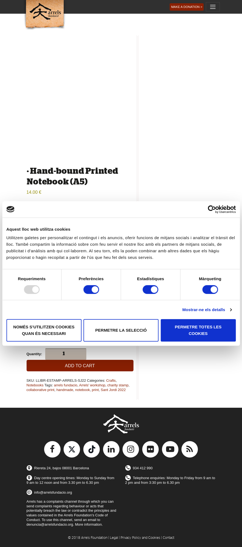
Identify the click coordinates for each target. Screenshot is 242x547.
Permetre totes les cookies (198, 330)
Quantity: (34, 354)
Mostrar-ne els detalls (203, 309)
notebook (82, 390)
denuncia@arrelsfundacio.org (50, 524)
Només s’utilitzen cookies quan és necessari (43, 330)
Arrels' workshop (92, 385)
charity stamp (117, 385)
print (95, 390)
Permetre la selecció (121, 330)
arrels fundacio (65, 385)
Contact (168, 538)
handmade (64, 390)
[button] (187, 7)
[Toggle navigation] (213, 6)
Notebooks (35, 385)
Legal (114, 538)
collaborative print (41, 390)
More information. (89, 524)
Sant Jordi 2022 (113, 390)
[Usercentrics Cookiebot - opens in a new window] (212, 209)
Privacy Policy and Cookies (140, 538)
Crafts (111, 380)
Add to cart (80, 365)
